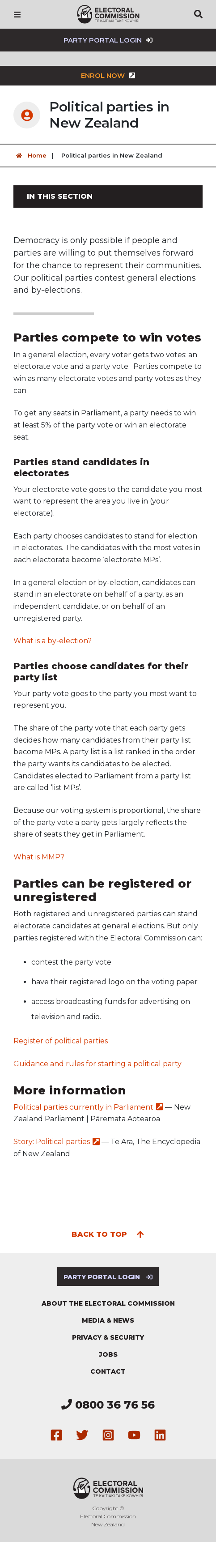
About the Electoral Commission (108, 1303)
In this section (60, 196)
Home (30, 155)
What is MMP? (38, 857)
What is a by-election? (52, 640)
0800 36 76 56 (108, 1404)
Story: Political (56, 1141)
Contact (108, 1371)
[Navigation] (17, 14)
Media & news (108, 1320)
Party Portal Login (108, 40)
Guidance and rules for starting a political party (97, 1063)
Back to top (108, 1234)
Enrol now (108, 75)
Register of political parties (61, 1041)
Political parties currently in (88, 1107)
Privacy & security (108, 1337)
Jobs (108, 1354)
